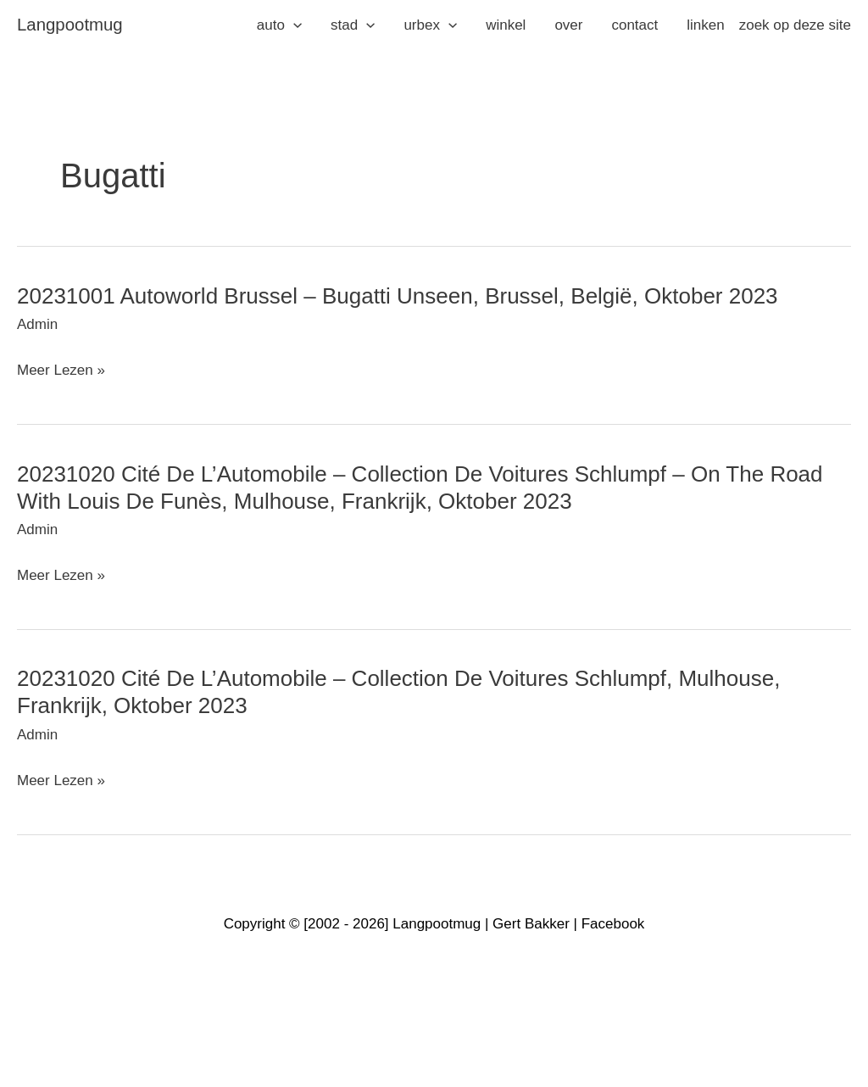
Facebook (613, 924)
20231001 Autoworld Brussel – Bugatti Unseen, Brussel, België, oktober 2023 (397, 296)
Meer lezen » (61, 370)
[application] (293, 25)
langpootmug (70, 24)
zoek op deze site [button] (795, 25)
